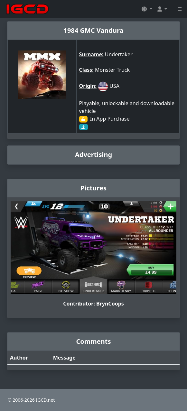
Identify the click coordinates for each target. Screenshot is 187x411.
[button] (146, 9)
